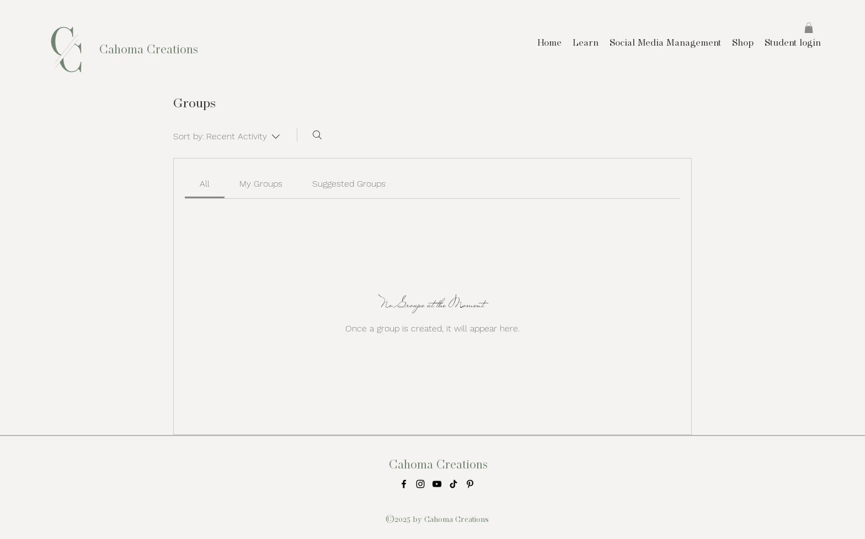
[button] (808, 28)
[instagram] (420, 483)
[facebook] (403, 483)
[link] (205, 183)
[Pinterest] (470, 483)
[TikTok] (453, 483)
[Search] (317, 134)
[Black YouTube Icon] (436, 483)
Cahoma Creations (148, 49)
